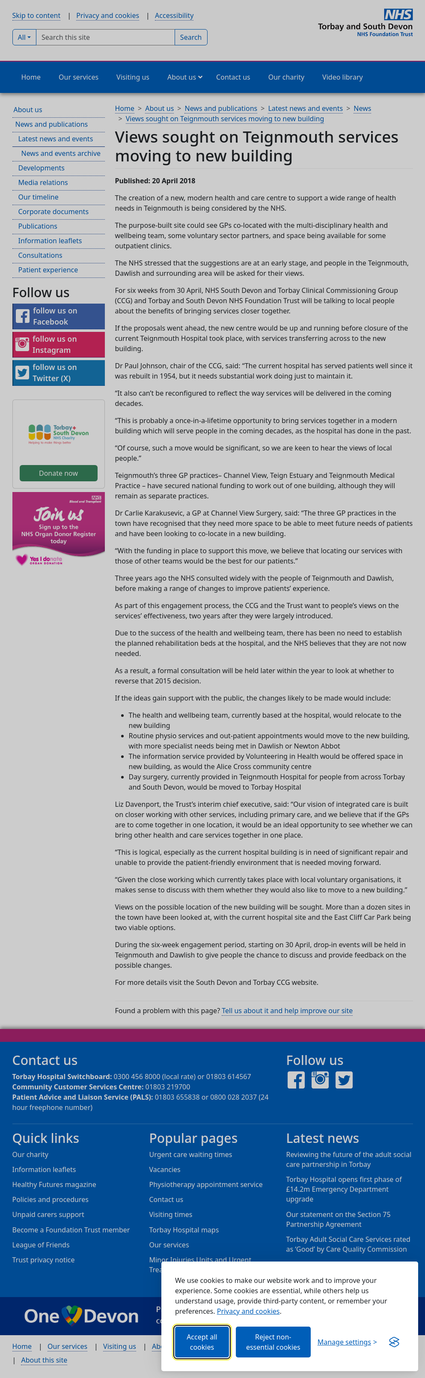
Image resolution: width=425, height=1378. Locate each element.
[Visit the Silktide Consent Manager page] (394, 1342)
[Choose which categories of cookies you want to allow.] (347, 1342)
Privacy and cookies (248, 1311)
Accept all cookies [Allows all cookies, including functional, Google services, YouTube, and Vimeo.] (202, 1342)
